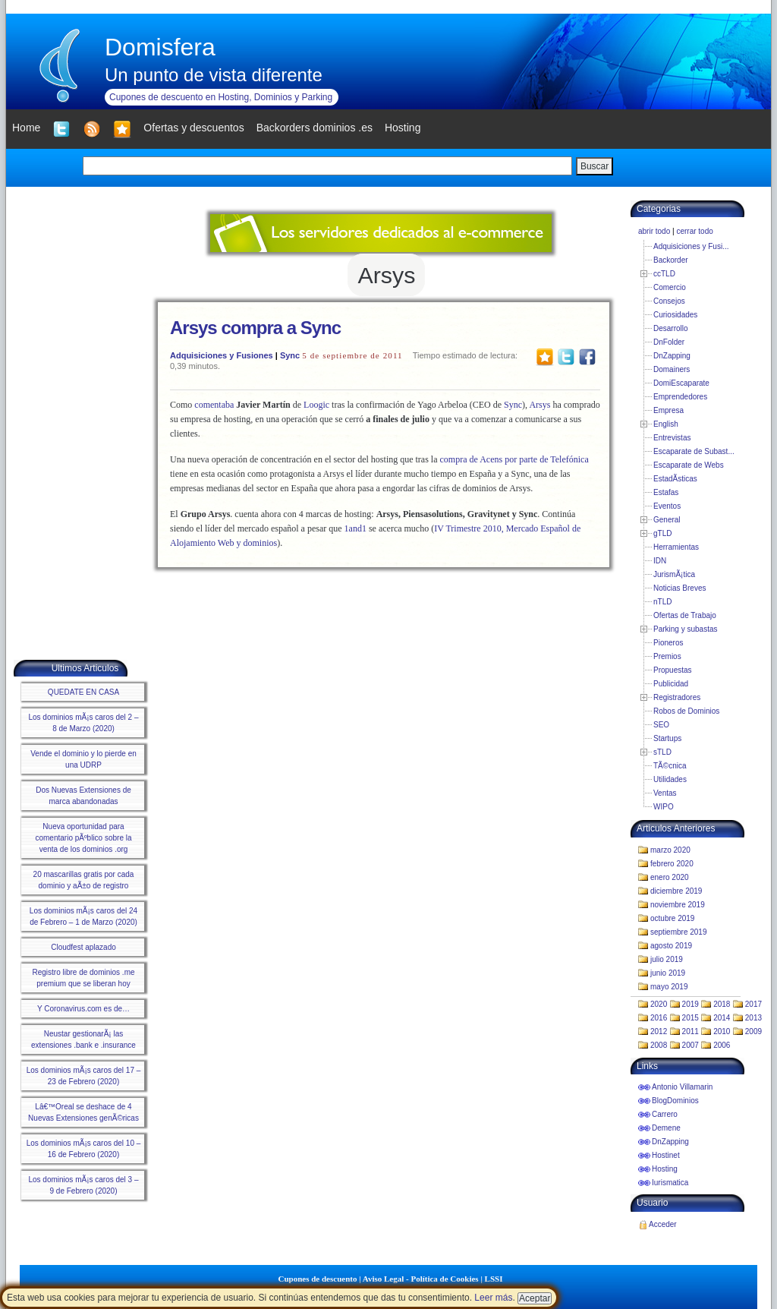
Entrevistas (671, 438)
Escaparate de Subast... (694, 451)
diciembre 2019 (676, 891)
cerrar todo (694, 231)
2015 (690, 1018)
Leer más (493, 1297)
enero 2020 (669, 877)
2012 (658, 1031)
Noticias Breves (679, 588)
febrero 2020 (672, 864)
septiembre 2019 (678, 932)
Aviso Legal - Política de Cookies (421, 1278)
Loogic (316, 404)
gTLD (662, 533)
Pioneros (668, 643)
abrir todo (654, 231)
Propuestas (672, 670)
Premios (667, 656)
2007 (690, 1045)
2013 (753, 1018)
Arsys (539, 404)
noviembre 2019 (677, 905)
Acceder (663, 1224)
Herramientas (676, 547)
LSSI (494, 1278)
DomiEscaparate (681, 383)
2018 (721, 1004)
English (665, 424)
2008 (658, 1045)
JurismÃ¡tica (674, 574)
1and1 (355, 528)
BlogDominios (675, 1100)
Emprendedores (680, 397)
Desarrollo (670, 328)
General (667, 520)
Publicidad (670, 684)
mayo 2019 (668, 987)
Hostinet (666, 1155)
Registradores (676, 697)
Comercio (669, 287)
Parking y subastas (685, 629)
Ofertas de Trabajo (684, 615)
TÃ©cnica (670, 766)
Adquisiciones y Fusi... (691, 246)
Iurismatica (670, 1182)
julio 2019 (666, 959)
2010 (721, 1031)
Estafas (665, 492)
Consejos (669, 301)
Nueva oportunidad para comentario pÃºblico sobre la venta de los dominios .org (83, 837)
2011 (690, 1031)
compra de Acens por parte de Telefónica (514, 459)
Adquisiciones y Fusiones (221, 355)
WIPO (663, 807)
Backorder (670, 260)
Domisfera (160, 47)
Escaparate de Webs (688, 465)
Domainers (671, 369)
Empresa (668, 410)
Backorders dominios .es (314, 127)
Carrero (665, 1114)
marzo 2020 (670, 850)
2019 (690, 1004)
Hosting (665, 1169)
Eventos (667, 506)
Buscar (594, 166)
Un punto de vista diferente (213, 75)
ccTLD (664, 274)
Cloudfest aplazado (83, 947)
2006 (721, 1045)
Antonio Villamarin (682, 1087)
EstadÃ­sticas (675, 479)
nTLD (662, 602)
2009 (753, 1031)
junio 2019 (667, 973)
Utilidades (670, 779)
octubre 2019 (672, 918)
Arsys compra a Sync (255, 327)
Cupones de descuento (317, 1278)
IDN (659, 561)
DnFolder (668, 342)
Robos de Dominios (686, 711)
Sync (290, 355)
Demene (666, 1128)
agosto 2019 (671, 946)
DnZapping (671, 356)
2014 (721, 1018)
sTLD (662, 752)
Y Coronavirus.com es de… (83, 1009)
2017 (753, 1004)
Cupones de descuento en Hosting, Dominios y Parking (220, 97)
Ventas (665, 793)
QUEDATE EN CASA (83, 692)
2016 (658, 1018)
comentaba (214, 404)
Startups (667, 738)
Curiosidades (675, 315)
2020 (658, 1004)
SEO (661, 725)
